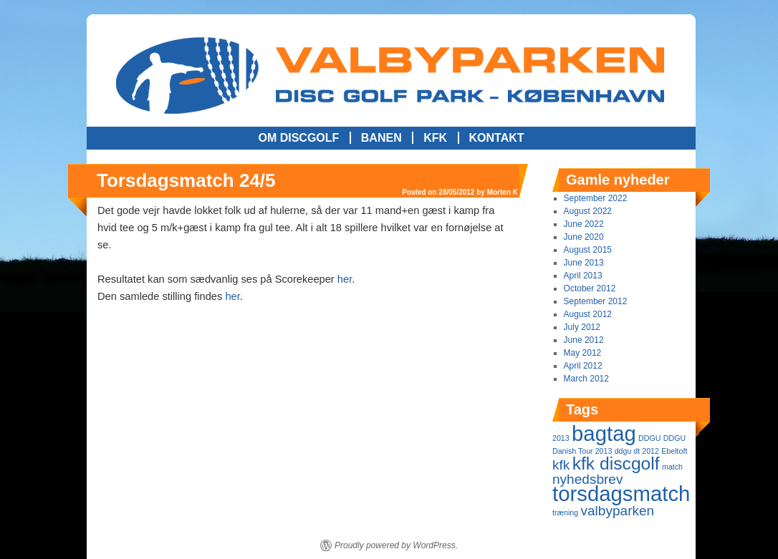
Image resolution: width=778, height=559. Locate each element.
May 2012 (583, 353)
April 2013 (583, 276)
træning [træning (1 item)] (565, 512)
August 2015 (588, 250)
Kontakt (496, 138)
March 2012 (586, 379)
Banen (381, 138)
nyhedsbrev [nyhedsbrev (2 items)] (587, 479)
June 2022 (584, 224)
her (344, 279)
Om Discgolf (298, 138)
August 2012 (588, 314)
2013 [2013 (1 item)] (561, 438)
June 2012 (584, 340)
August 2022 (588, 211)
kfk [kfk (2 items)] (561, 464)
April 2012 (583, 366)
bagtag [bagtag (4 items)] (604, 433)
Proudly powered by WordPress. (396, 545)
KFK (435, 138)
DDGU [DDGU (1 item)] (649, 438)
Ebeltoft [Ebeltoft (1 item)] (674, 451)
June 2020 (584, 237)
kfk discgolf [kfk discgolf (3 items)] (616, 463)
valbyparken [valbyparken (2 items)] (617, 510)
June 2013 (584, 263)
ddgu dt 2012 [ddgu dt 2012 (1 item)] (637, 451)
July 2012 (582, 327)
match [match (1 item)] (672, 466)
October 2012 (590, 288)
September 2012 (596, 301)
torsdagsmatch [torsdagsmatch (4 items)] (621, 493)
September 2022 (596, 198)
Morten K (502, 192)
